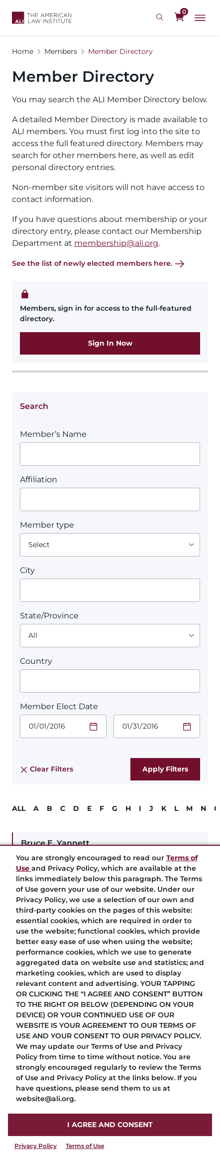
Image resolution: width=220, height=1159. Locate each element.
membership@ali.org (116, 243)
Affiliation (38, 479)
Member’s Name (53, 434)
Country (36, 661)
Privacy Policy (35, 1146)
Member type (47, 525)
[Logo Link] (42, 17)
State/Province (49, 615)
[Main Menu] (200, 18)
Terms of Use (85, 1146)
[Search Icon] (161, 17)
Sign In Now (110, 343)
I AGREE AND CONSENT (110, 1124)
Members (60, 51)
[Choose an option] (110, 545)
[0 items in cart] (179, 17)
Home (22, 51)
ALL (18, 808)
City (27, 570)
